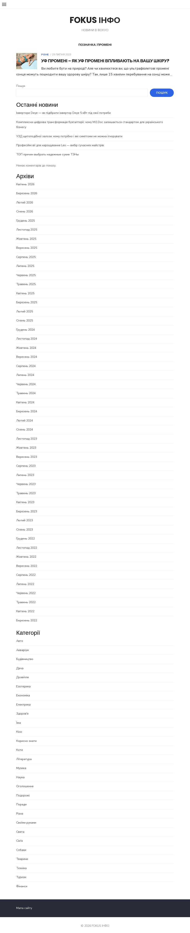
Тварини (22, 854)
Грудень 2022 (25, 534)
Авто (19, 636)
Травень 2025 (25, 279)
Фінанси (21, 881)
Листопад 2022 (26, 543)
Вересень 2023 (26, 452)
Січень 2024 (24, 425)
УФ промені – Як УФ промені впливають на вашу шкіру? (105, 61)
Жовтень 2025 (26, 234)
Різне (45, 54)
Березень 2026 (26, 188)
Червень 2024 (25, 379)
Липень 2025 (25, 261)
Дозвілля (22, 672)
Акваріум (22, 645)
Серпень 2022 (25, 570)
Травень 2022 (25, 597)
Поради (21, 799)
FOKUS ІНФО (95, 20)
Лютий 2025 (24, 306)
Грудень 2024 (25, 324)
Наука (20, 772)
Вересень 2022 (26, 561)
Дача (19, 663)
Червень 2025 (25, 270)
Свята (20, 827)
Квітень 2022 (25, 606)
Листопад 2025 (26, 225)
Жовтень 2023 (26, 443)
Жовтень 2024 (26, 343)
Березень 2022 (26, 615)
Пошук (20, 86)
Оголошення (24, 781)
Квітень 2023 (25, 497)
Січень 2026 (24, 206)
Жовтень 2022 (26, 552)
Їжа (18, 718)
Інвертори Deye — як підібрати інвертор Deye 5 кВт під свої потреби (63, 113)
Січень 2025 (24, 315)
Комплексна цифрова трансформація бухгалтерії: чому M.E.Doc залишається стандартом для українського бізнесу (95, 122)
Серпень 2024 (25, 361)
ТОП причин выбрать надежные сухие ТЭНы (47, 149)
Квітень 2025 (25, 288)
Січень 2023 (24, 524)
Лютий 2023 (24, 515)
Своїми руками (26, 818)
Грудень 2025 (25, 215)
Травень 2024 (25, 388)
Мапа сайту (24, 903)
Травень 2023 (25, 488)
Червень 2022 (25, 588)
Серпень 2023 (25, 461)
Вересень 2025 (26, 243)
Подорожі (22, 790)
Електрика (23, 699)
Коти (19, 745)
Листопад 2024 (26, 334)
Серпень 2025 (25, 252)
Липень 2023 (25, 470)
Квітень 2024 (25, 397)
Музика (21, 763)
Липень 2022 (25, 579)
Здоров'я (22, 709)
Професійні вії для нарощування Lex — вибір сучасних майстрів (60, 140)
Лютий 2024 (24, 415)
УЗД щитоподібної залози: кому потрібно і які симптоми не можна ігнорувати (69, 131)
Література (23, 754)
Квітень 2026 (25, 179)
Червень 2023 (25, 479)
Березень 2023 (26, 506)
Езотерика (23, 681)
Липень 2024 (25, 370)
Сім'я (19, 836)
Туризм (21, 872)
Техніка (21, 863)
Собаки (21, 845)
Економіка (23, 690)
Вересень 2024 (26, 352)
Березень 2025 (26, 297)
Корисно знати (26, 736)
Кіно (19, 727)
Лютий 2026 (24, 197)
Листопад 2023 (26, 433)
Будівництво (24, 654)
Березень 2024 (26, 406)
